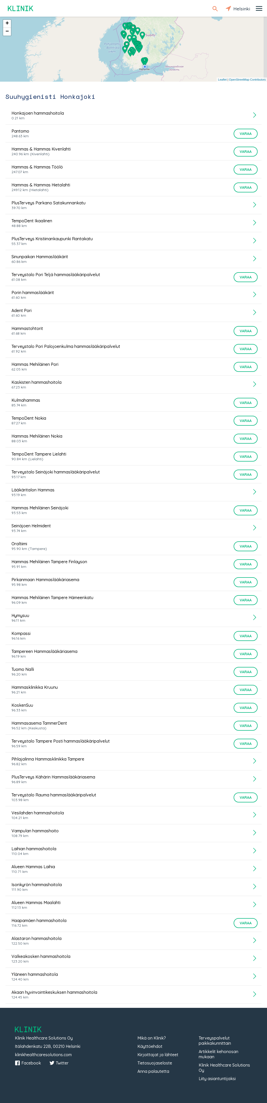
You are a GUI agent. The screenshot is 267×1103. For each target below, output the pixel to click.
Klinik (21, 8)
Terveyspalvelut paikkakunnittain (215, 1040)
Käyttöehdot (149, 1046)
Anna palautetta (153, 1071)
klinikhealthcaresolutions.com (43, 1054)
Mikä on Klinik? (151, 1038)
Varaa (246, 133)
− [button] (7, 32)
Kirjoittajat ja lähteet (157, 1054)
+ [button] (7, 24)
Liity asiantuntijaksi (217, 1078)
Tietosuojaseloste (154, 1063)
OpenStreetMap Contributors (247, 79)
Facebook (28, 1063)
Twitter (59, 1063)
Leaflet (222, 79)
